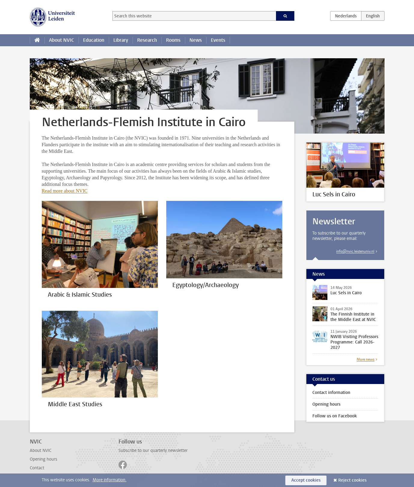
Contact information (331, 392)
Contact (37, 468)
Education (93, 40)
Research (147, 40)
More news (365, 359)
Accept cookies (305, 480)
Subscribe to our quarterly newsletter (153, 450)
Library (120, 40)
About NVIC (61, 40)
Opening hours (326, 404)
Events (218, 40)
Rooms (173, 40)
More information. (110, 480)
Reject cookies (352, 480)
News (195, 40)
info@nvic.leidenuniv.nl (355, 251)
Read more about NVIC (64, 190)
